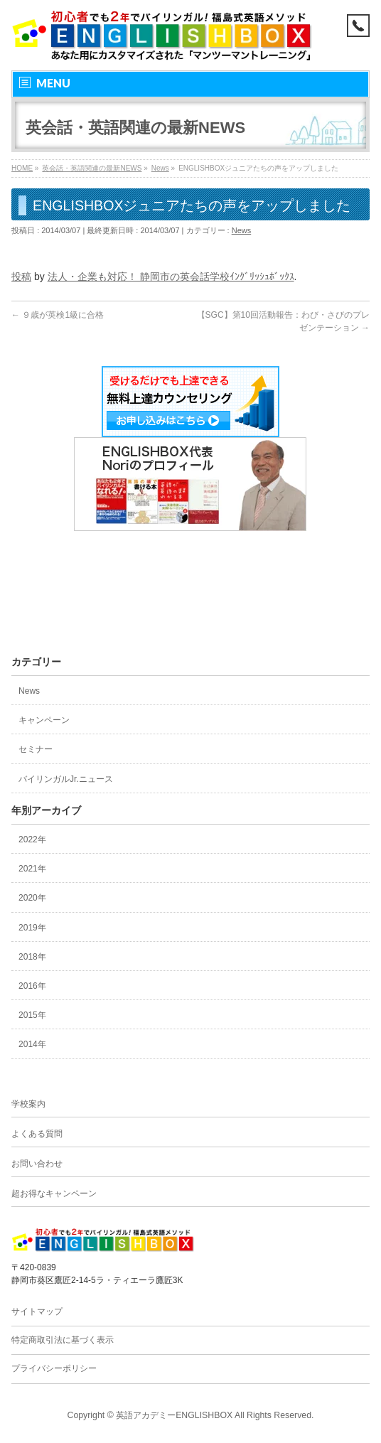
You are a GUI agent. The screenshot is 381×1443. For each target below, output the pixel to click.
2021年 (32, 869)
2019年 (32, 928)
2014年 (32, 1044)
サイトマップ (37, 1311)
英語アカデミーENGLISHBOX (174, 1415)
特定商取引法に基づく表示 (62, 1340)
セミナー (35, 749)
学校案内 (28, 1104)
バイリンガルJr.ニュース (65, 779)
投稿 (21, 276)
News (242, 230)
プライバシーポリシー (54, 1368)
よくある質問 (37, 1134)
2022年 (32, 839)
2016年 (32, 986)
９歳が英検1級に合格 (57, 315)
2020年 (32, 898)
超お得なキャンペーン (54, 1193)
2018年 (32, 957)
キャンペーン (44, 720)
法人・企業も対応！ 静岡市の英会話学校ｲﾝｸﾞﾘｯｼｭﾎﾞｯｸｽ (171, 276)
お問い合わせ (37, 1164)
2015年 (32, 1015)
